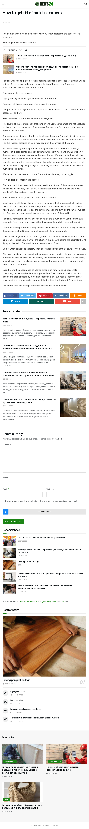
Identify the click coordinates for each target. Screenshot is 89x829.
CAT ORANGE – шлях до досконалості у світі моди (41, 538)
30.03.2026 (21, 73)
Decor (6, 799)
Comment (8, 444)
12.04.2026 (7, 776)
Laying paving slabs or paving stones (25, 709)
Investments (10, 761)
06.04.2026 (7, 811)
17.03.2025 (22, 556)
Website (50, 489)
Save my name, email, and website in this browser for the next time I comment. (41, 501)
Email (6, 489)
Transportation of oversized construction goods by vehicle (34, 718)
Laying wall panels (17, 692)
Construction (55, 761)
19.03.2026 (7, 379)
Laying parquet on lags (28, 562)
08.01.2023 (22, 565)
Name (6, 477)
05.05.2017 (7, 23)
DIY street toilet (16, 700)
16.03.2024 (22, 579)
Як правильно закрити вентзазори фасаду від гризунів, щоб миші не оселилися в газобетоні (20, 770)
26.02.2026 (8, 406)
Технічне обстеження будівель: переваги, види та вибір (46, 55)
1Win (64, 601)
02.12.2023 (22, 541)
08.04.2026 (21, 59)
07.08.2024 (23, 591)
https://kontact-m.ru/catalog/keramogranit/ (38, 601)
